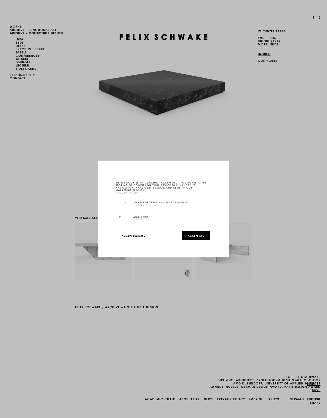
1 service (141, 219)
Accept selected (134, 235)
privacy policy (127, 192)
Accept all (196, 235)
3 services (142, 205)
